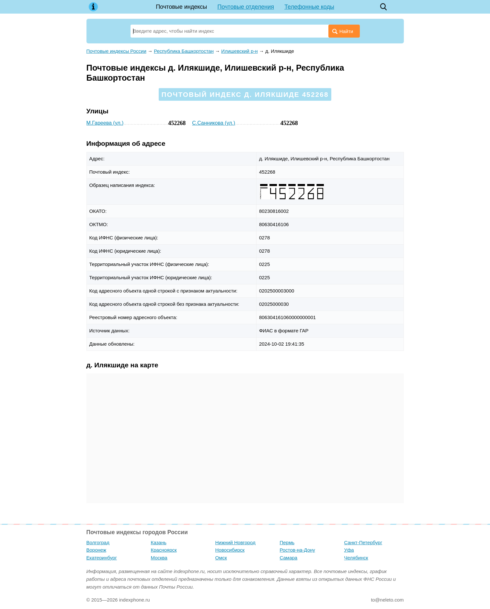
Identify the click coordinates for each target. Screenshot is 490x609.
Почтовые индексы (181, 7)
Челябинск (356, 557)
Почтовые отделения (245, 7)
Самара (289, 557)
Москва (159, 557)
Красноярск (164, 550)
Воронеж (96, 550)
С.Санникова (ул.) (213, 123)
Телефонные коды (309, 7)
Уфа (349, 550)
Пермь (287, 542)
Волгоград (97, 542)
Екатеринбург (101, 557)
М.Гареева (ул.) (105, 123)
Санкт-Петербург (363, 542)
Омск (221, 557)
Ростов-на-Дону (297, 550)
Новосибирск (230, 550)
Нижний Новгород (235, 542)
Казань (158, 542)
